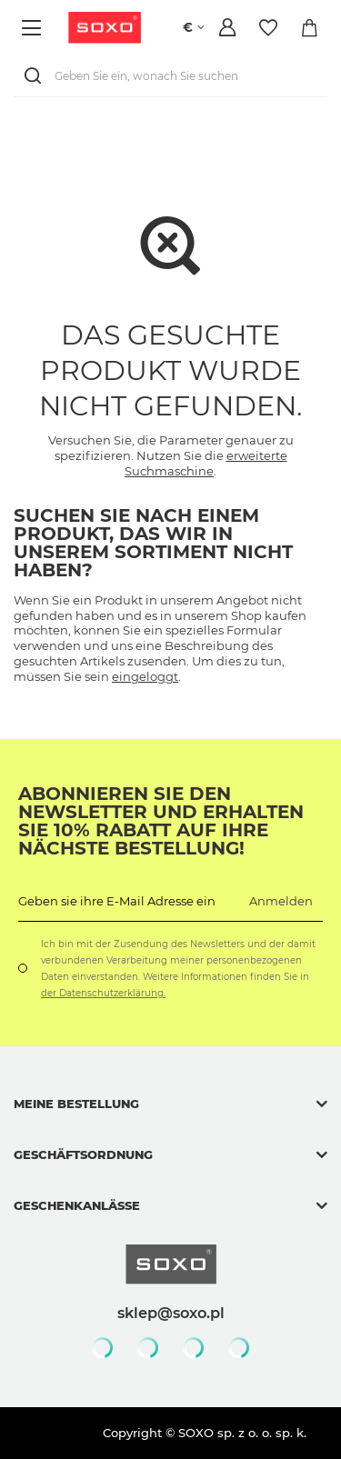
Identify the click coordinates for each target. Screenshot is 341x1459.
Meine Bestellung (76, 1103)
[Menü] (34, 27)
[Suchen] (36, 75)
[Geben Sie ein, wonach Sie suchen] (170, 75)
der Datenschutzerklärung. (103, 993)
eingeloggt (145, 676)
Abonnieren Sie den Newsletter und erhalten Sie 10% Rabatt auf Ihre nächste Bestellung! (161, 820)
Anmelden (281, 901)
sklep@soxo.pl (171, 1313)
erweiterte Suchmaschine (206, 463)
